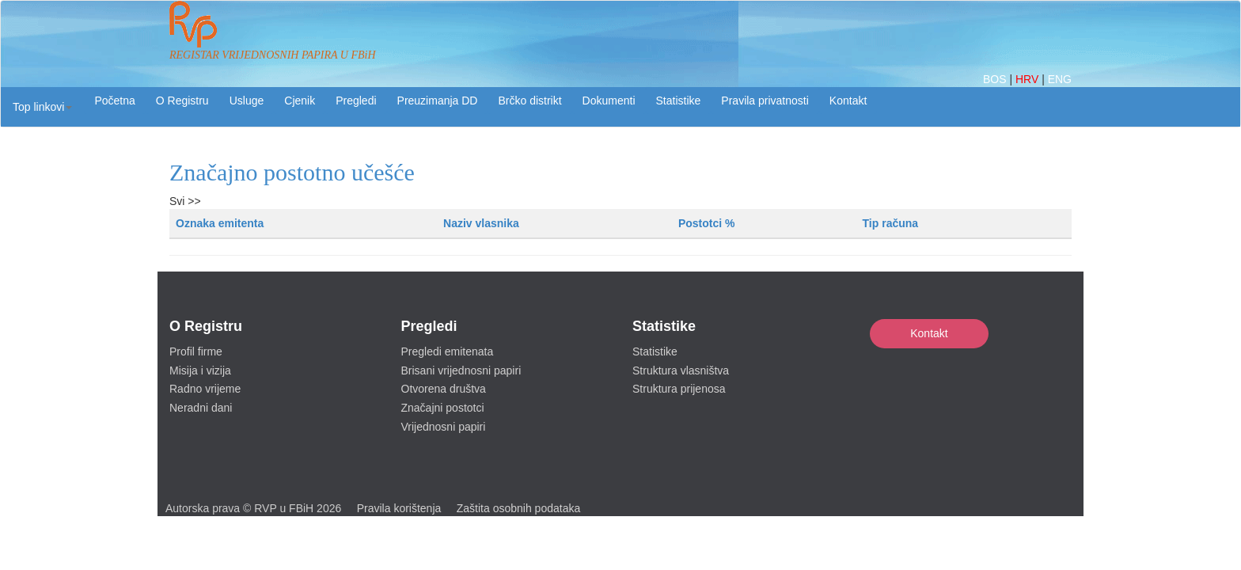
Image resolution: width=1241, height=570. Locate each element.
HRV (1028, 79)
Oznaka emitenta (220, 223)
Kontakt (928, 333)
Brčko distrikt (529, 100)
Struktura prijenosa (679, 388)
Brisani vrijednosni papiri (461, 370)
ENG (1060, 79)
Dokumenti (609, 100)
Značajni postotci (442, 407)
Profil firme (195, 351)
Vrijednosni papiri (443, 426)
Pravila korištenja (399, 508)
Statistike (678, 100)
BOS (996, 79)
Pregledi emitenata (447, 351)
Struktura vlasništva (680, 370)
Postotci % (706, 223)
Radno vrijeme (205, 388)
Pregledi (356, 100)
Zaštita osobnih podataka (518, 508)
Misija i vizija (200, 370)
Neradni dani (200, 407)
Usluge (247, 100)
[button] (42, 107)
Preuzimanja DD (437, 100)
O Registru (182, 100)
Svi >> (185, 201)
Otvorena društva (443, 388)
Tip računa (891, 223)
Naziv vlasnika (481, 223)
